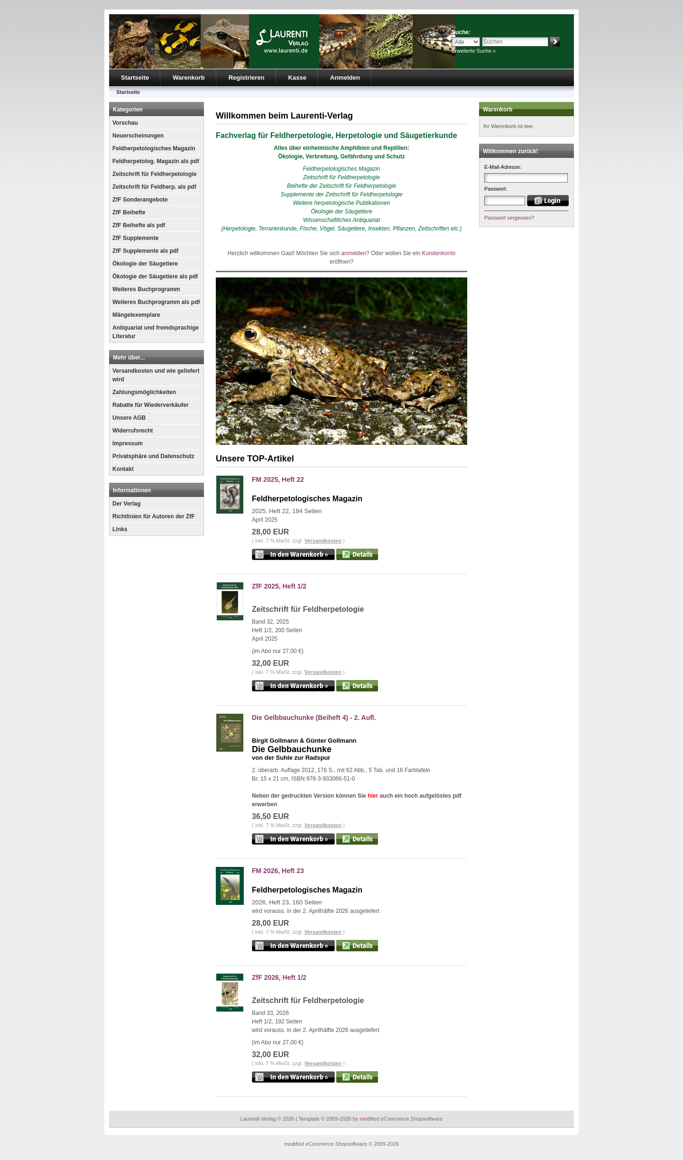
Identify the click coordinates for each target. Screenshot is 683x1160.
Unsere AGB (129, 417)
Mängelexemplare (136, 315)
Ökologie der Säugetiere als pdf (155, 276)
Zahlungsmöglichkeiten (144, 392)
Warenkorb (188, 77)
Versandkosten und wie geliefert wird (155, 375)
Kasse (297, 77)
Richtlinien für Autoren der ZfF (153, 516)
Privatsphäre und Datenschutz (153, 456)
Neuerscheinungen (138, 135)
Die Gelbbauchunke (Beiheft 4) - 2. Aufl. (314, 717)
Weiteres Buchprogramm (146, 289)
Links (119, 529)
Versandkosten (323, 540)
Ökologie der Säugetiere (145, 263)
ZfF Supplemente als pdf (145, 251)
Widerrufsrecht (132, 430)
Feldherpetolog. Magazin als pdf (155, 161)
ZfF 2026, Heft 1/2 (279, 977)
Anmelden (345, 77)
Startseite (135, 77)
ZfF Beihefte (128, 212)
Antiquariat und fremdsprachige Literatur (155, 332)
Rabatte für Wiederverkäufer (150, 405)
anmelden (353, 253)
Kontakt (123, 469)
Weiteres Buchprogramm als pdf (156, 302)
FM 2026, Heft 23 (278, 871)
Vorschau (125, 123)
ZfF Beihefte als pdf (138, 225)
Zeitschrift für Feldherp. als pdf (154, 187)
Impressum (127, 443)
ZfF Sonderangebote (140, 199)
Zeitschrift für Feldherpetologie (154, 174)
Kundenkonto (438, 253)
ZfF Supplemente (135, 238)
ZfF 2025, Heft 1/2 (279, 586)
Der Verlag (126, 503)
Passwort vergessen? (509, 218)
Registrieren (247, 77)
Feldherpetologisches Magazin (153, 148)
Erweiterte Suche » (474, 51)
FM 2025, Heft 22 (278, 479)
